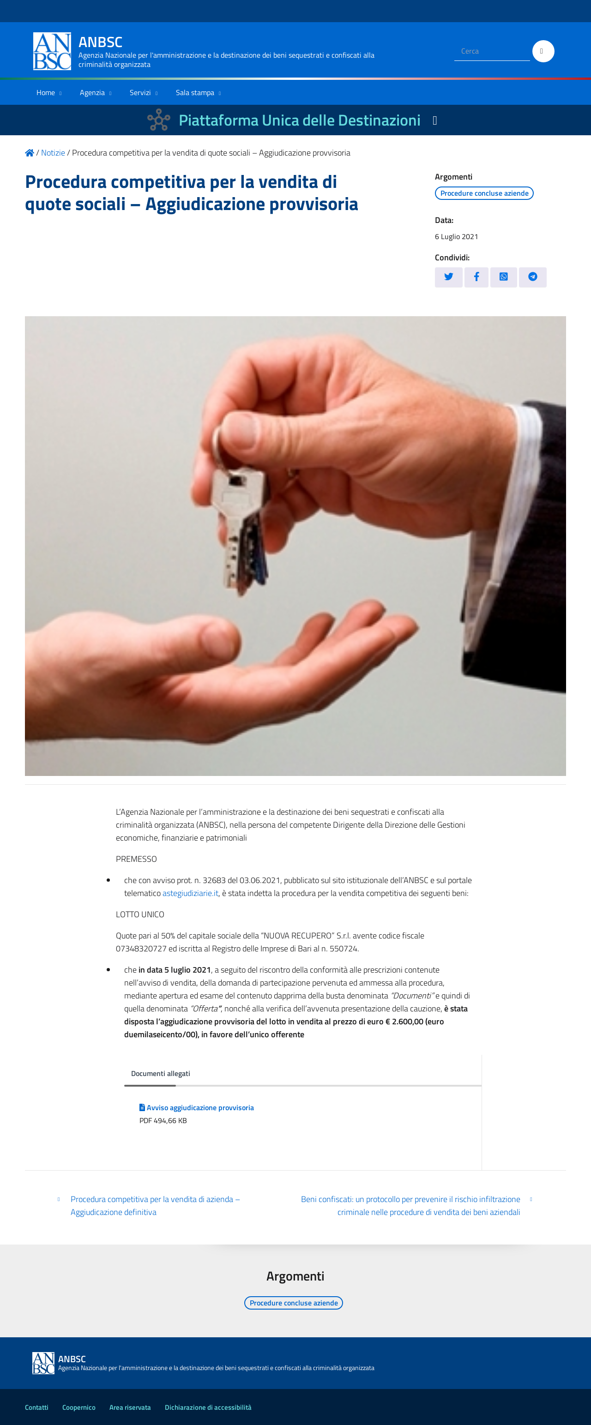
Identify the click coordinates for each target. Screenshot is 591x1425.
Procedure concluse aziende (484, 192)
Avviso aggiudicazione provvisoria (196, 1107)
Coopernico (79, 1407)
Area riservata (130, 1407)
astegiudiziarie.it (190, 893)
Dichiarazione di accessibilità (208, 1407)
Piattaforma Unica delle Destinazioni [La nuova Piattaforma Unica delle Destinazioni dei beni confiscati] (300, 120)
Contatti (36, 1407)
